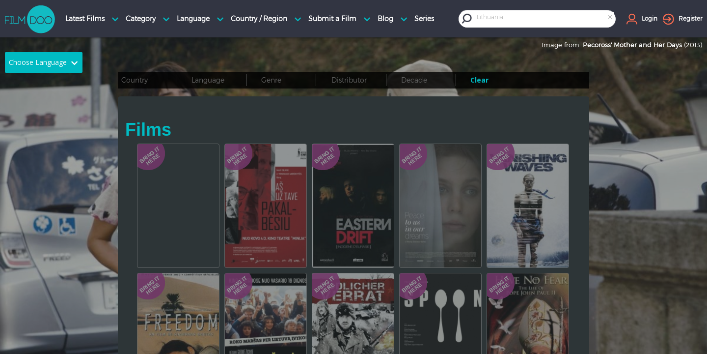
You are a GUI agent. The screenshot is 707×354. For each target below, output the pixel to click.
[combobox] (545, 18)
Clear (479, 80)
